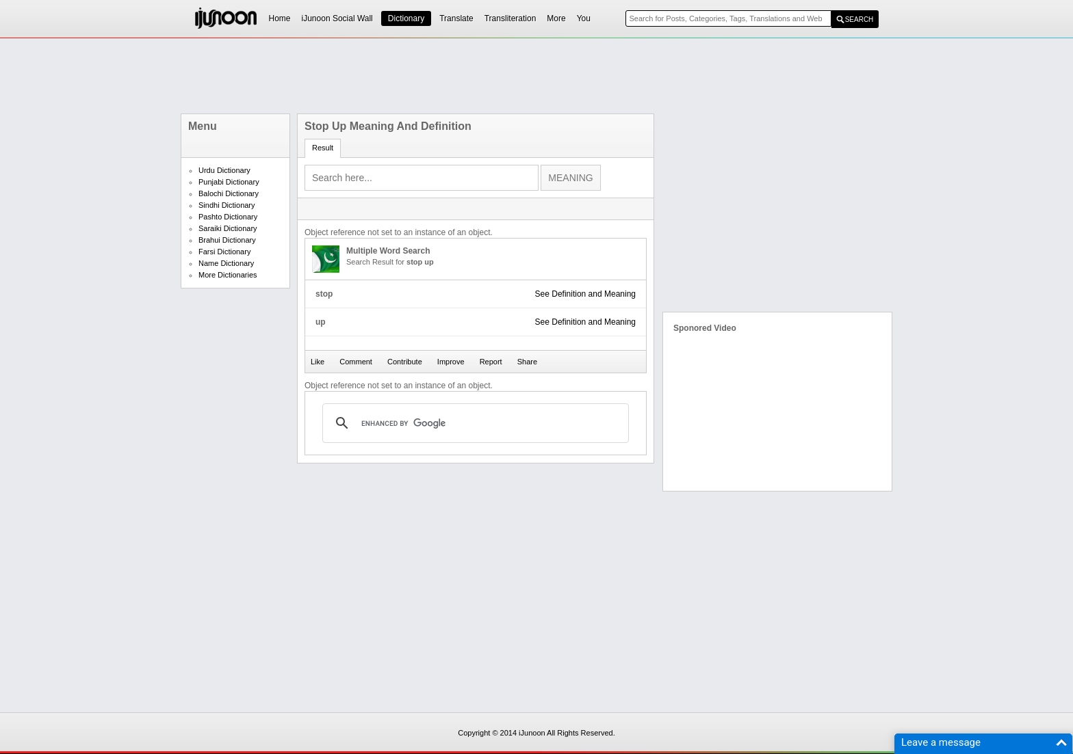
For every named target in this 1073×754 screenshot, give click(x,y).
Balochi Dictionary (228, 193)
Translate (456, 18)
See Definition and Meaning (585, 294)
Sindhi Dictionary (226, 205)
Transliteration (510, 18)
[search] (473, 423)
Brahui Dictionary (227, 240)
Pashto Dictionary (227, 217)
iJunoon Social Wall (337, 18)
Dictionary (406, 18)
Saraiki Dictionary (227, 228)
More (556, 18)
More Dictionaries (227, 275)
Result (322, 148)
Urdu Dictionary (224, 170)
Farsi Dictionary (224, 251)
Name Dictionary (226, 263)
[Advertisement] (536, 76)
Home (280, 18)
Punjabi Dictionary (228, 182)
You (584, 18)
